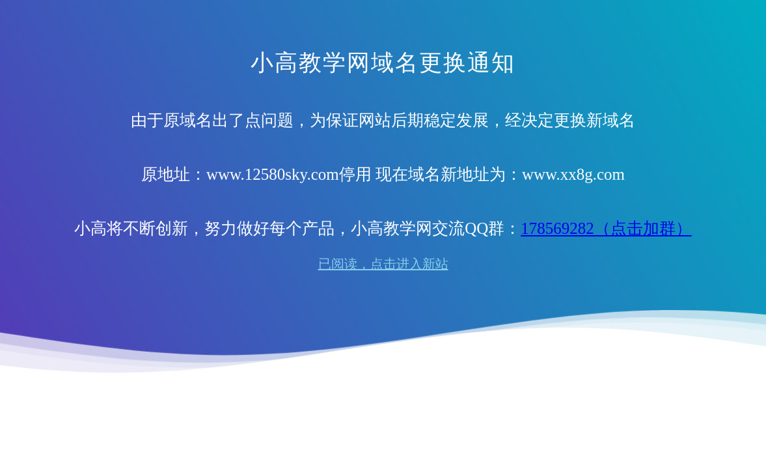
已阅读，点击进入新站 (383, 264)
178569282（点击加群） (606, 228)
